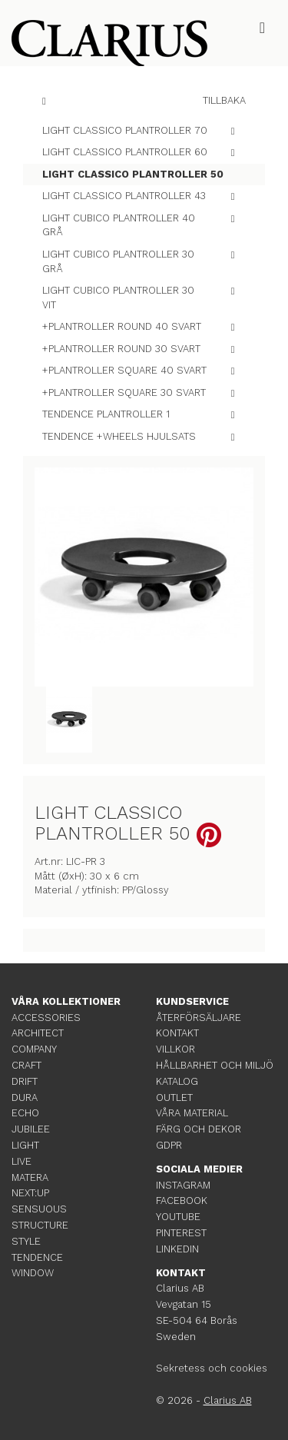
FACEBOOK (181, 1200)
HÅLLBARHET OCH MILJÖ (214, 1065)
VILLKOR (175, 1049)
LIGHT (25, 1145)
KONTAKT (177, 1033)
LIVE (21, 1161)
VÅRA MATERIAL (192, 1113)
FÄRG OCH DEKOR (198, 1129)
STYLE (26, 1241)
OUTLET (174, 1097)
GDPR (169, 1145)
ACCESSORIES (46, 1017)
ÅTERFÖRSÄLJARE (198, 1017)
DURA (25, 1097)
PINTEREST (181, 1233)
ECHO (25, 1113)
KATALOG (177, 1081)
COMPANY (34, 1049)
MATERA (30, 1177)
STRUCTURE (40, 1225)
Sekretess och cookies (211, 1368)
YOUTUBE (178, 1216)
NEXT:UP (30, 1193)
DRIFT (25, 1081)
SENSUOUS (39, 1209)
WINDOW (33, 1273)
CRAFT (26, 1065)
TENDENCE (37, 1257)
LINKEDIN (177, 1249)
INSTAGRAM (183, 1185)
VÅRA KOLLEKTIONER (66, 1001)
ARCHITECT (38, 1033)
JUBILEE (31, 1129)
